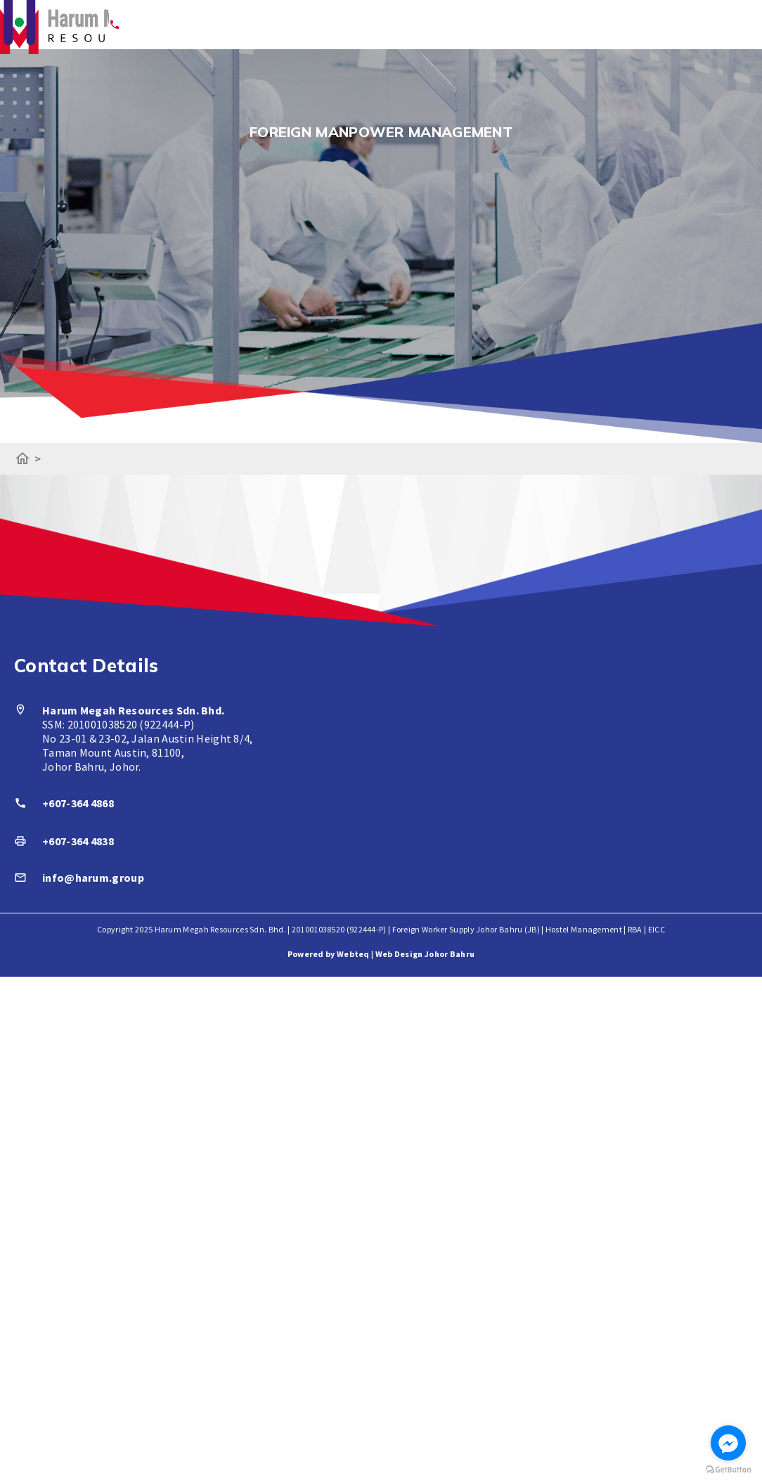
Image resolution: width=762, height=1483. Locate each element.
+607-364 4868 (78, 803)
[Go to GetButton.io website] (728, 1469)
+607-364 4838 (78, 841)
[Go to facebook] (728, 1442)
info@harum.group (93, 878)
